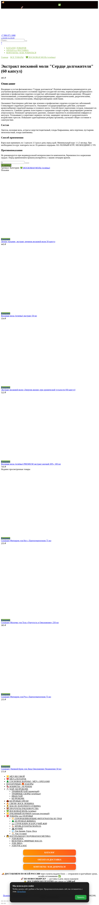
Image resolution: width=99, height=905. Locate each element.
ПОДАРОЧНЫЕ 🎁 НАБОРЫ (19, 784)
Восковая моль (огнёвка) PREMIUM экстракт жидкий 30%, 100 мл (31, 464)
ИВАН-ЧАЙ (17, 796)
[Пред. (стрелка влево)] (2, 903)
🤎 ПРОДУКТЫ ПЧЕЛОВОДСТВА (22, 808)
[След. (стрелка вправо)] (5, 903)
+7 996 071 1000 (8, 36)
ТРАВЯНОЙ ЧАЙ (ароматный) (25, 791)
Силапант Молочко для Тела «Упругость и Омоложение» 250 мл (30, 622)
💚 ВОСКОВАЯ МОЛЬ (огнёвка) (41, 57)
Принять (80, 897)
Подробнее (21, 892)
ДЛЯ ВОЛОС (18, 838)
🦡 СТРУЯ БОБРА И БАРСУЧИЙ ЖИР (29, 823)
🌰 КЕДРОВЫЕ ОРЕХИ (17, 801)
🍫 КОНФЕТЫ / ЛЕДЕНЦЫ (19, 786)
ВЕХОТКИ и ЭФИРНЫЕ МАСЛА (27, 841)
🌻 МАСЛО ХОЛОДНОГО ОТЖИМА (23, 806)
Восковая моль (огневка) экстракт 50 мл (19, 316)
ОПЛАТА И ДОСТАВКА (49, 860)
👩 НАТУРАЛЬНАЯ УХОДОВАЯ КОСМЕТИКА (28, 836)
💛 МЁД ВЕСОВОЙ (15, 776)
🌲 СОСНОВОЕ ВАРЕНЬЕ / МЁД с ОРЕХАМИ (28, 781)
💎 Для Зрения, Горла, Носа (24, 831)
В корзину (6, 165)
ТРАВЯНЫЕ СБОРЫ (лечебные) (26, 794)
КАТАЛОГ (49, 852)
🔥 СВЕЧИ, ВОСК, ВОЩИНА (20, 803)
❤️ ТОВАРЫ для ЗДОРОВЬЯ (19, 816)
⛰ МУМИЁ (17, 828)
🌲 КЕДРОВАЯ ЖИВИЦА (24, 821)
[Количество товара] (12, 162)
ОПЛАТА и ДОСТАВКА (17, 50)
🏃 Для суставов (19, 833)
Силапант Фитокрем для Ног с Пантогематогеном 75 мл (26, 540)
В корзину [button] (5, 239)
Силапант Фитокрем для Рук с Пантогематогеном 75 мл (26, 697)
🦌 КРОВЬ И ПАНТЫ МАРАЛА (26, 826)
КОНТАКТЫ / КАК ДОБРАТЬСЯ (21, 53)
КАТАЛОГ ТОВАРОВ (16, 48)
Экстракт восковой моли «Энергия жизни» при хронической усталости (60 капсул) (38, 390)
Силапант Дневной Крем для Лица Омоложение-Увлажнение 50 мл (31, 769)
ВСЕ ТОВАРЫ (16, 57)
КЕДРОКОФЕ (18, 798)
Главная (4, 57)
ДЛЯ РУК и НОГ (19, 845)
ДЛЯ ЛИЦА (17, 843)
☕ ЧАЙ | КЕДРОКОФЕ (17, 789)
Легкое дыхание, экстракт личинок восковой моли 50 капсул (28, 241)
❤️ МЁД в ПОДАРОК (16, 779)
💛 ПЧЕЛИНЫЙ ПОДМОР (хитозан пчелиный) (28, 813)
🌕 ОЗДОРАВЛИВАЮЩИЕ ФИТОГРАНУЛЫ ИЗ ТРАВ (37, 818)
